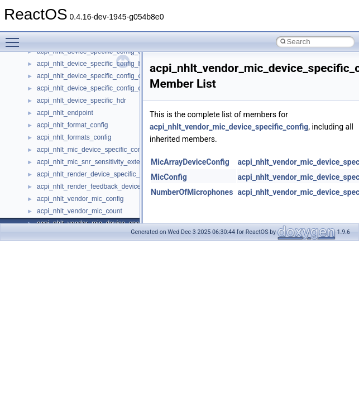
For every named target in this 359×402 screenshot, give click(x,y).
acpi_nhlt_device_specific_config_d (89, 88)
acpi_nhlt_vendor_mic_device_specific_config (229, 126)
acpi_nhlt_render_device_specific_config (97, 174)
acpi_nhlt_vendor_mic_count (79, 211)
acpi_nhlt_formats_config (74, 137)
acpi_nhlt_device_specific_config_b (89, 64)
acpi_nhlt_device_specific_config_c (89, 76)
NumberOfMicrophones (192, 192)
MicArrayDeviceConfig (190, 161)
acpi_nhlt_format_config (72, 125)
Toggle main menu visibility (15, 37)
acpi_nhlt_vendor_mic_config (80, 199)
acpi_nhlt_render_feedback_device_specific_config (113, 186)
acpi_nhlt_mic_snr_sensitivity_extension (96, 162)
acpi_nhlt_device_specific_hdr (81, 100)
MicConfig (169, 177)
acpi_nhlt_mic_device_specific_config (93, 150)
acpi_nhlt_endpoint (65, 113)
